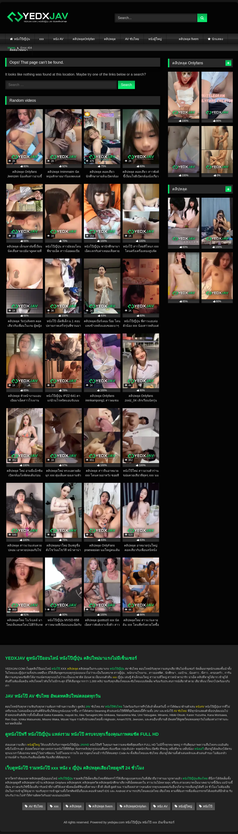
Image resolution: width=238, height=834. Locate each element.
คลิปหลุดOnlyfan (84, 39)
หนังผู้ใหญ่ (155, 39)
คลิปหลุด (110, 39)
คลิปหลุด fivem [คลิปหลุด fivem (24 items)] (102, 806)
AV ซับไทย (132, 39)
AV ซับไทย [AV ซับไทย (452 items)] (36, 806)
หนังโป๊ (55, 668)
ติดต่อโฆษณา (19, 50)
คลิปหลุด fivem (188, 39)
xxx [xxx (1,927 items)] (56, 806)
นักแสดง (217, 39)
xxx (41, 39)
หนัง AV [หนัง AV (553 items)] (162, 806)
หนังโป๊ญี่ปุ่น (22, 39)
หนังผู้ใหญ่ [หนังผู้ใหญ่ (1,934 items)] (185, 806)
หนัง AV (58, 39)
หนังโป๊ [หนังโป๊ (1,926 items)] (207, 806)
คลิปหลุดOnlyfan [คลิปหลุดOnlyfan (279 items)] (135, 806)
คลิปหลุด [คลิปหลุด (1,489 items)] (75, 806)
